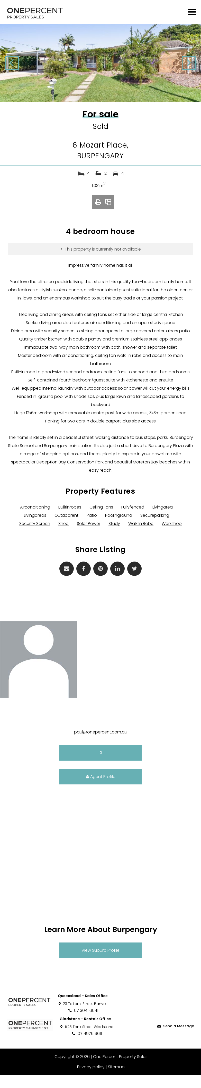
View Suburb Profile (100, 963)
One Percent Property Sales (120, 1069)
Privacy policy (90, 1080)
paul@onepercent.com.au (100, 745)
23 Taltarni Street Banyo (82, 1016)
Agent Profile (100, 789)
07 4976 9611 (86, 1046)
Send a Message (175, 1039)
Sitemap (116, 1080)
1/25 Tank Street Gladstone (86, 1039)
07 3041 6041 (83, 1023)
